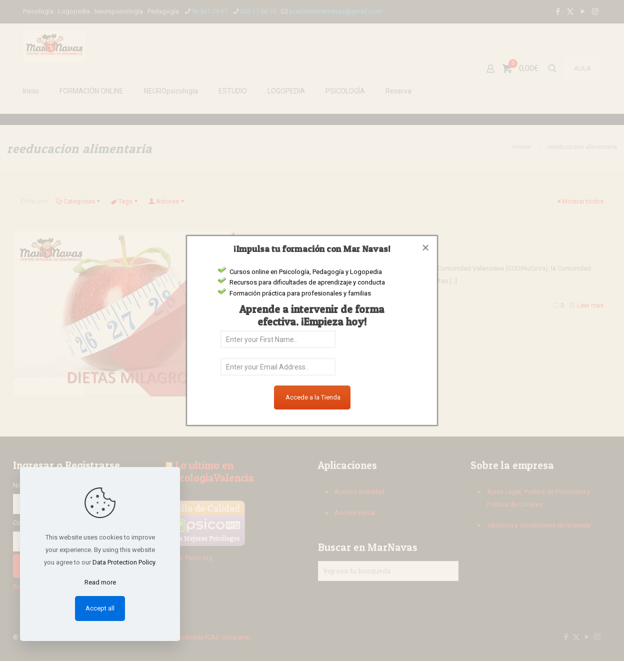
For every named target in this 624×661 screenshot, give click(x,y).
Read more (100, 582)
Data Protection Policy (123, 562)
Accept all (100, 608)
